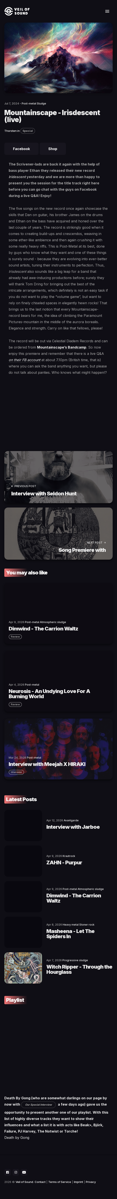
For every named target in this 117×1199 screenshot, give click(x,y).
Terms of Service (59, 1182)
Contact (40, 1182)
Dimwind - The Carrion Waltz (73, 898)
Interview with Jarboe (73, 827)
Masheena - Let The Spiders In (70, 933)
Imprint (78, 1182)
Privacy (91, 1182)
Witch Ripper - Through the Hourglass (79, 969)
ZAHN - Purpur (64, 862)
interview (16, 772)
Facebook (21, 149)
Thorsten (10, 130)
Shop (52, 149)
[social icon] (7, 1172)
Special (28, 130)
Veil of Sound (24, 1182)
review (15, 636)
